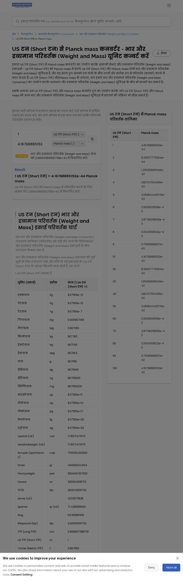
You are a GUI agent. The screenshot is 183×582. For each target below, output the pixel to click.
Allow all (171, 567)
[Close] (177, 558)
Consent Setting (21, 574)
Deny (151, 567)
